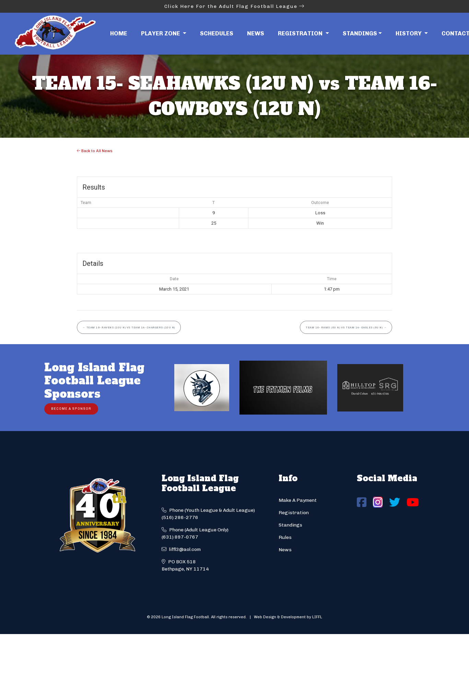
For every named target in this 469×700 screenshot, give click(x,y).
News (255, 33)
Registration (294, 513)
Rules (285, 537)
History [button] (409, 33)
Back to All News (95, 150)
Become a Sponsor (71, 408)
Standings (360, 33)
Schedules (216, 33)
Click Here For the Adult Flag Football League (234, 6)
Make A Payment (298, 500)
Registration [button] (301, 33)
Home (118, 33)
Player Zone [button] (161, 33)
